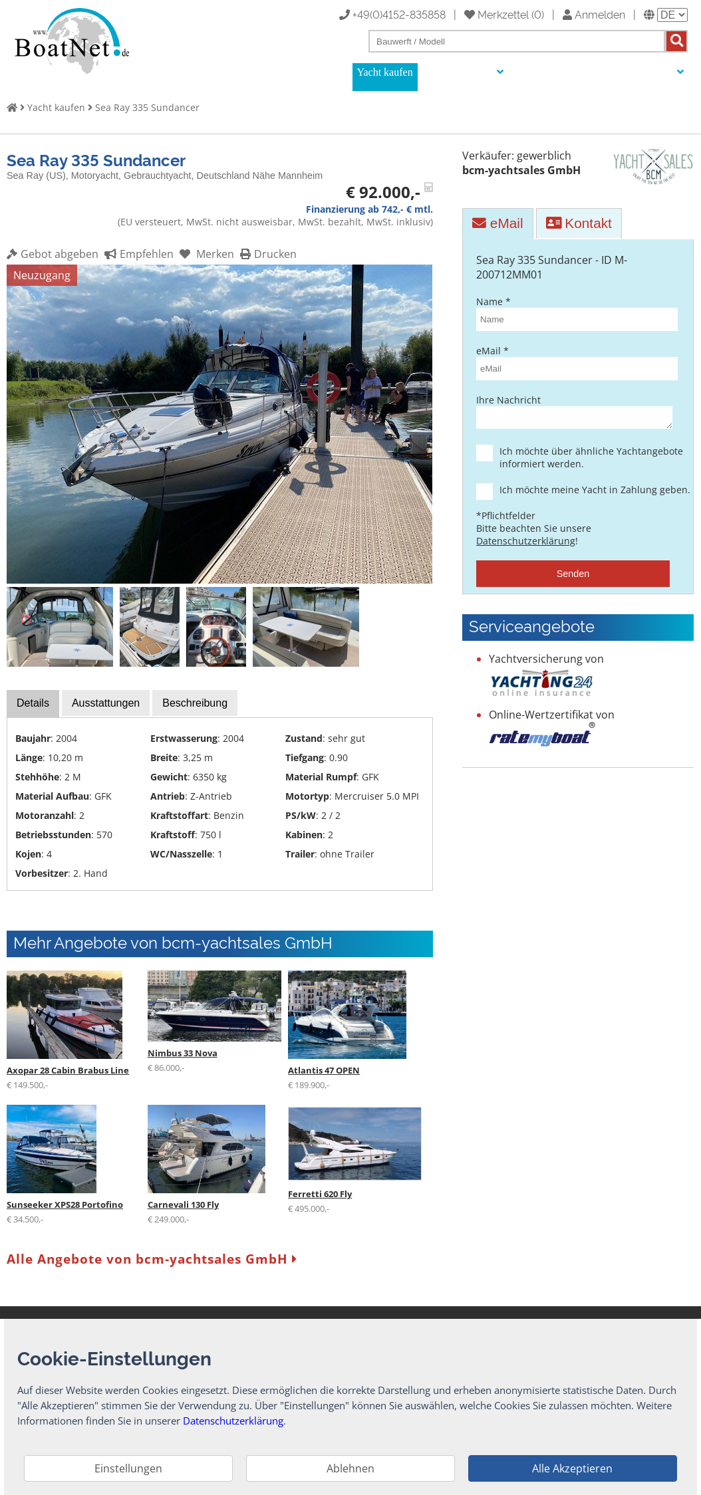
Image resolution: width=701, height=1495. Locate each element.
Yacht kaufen (385, 72)
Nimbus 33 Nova (182, 1053)
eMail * (573, 362)
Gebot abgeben (52, 254)
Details (33, 703)
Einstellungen (128, 1468)
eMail (497, 223)
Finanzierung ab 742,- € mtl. (369, 209)
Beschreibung (194, 703)
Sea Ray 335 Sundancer (147, 107)
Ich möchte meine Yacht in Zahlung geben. (584, 493)
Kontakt (579, 223)
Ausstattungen (106, 703)
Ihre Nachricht (573, 413)
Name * (573, 313)
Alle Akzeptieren (572, 1468)
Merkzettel (496, 14)
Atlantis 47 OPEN (324, 1070)
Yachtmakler (600, 72)
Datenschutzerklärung (525, 544)
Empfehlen (137, 254)
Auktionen (538, 72)
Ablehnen (350, 1468)
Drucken (267, 254)
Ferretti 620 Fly (320, 1194)
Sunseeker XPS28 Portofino (65, 1204)
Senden (573, 577)
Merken (205, 254)
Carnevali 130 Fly (183, 1204)
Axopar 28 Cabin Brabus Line (68, 1070)
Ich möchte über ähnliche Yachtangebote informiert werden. (584, 461)
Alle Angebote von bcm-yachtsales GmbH (152, 1259)
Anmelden (594, 14)
